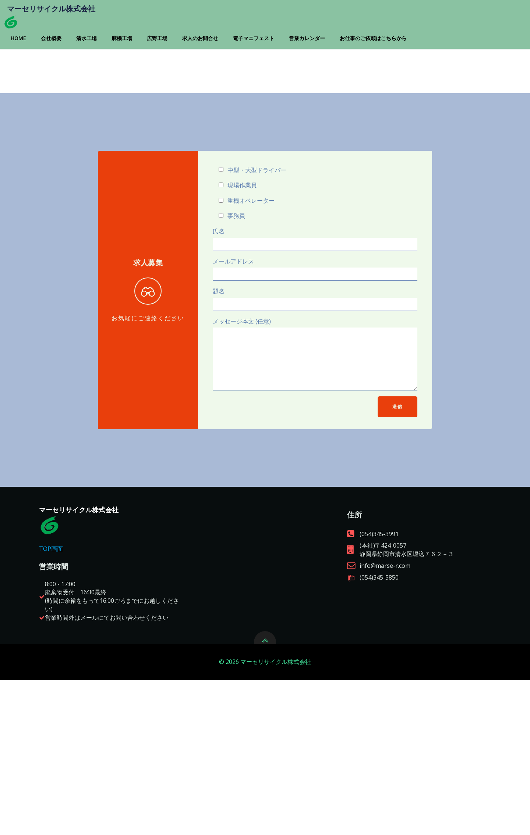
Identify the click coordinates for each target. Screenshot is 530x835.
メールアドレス (314, 349)
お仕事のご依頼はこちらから (386, 57)
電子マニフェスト (266, 57)
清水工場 (99, 57)
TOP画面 (61, 677)
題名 (314, 380)
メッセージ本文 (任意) (314, 439)
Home (31, 57)
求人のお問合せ (213, 57)
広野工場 (170, 57)
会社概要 (64, 57)
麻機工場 (135, 57)
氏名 (314, 319)
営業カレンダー (320, 57)
